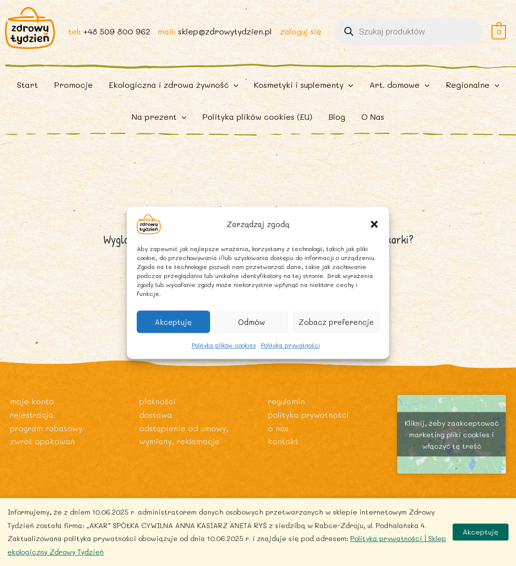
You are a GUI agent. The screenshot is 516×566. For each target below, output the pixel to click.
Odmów (251, 322)
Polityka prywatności (290, 345)
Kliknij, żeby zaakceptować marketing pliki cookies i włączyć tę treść (452, 438)
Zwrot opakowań (43, 444)
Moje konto (32, 405)
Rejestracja (33, 418)
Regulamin (287, 405)
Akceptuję (173, 322)
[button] (374, 224)
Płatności (157, 405)
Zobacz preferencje (336, 322)
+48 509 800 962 (115, 35)
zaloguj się (300, 35)
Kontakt (283, 444)
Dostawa (155, 418)
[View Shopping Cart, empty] (499, 35)
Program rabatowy (48, 431)
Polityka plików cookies (224, 345)
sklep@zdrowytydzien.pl (224, 35)
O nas (278, 431)
